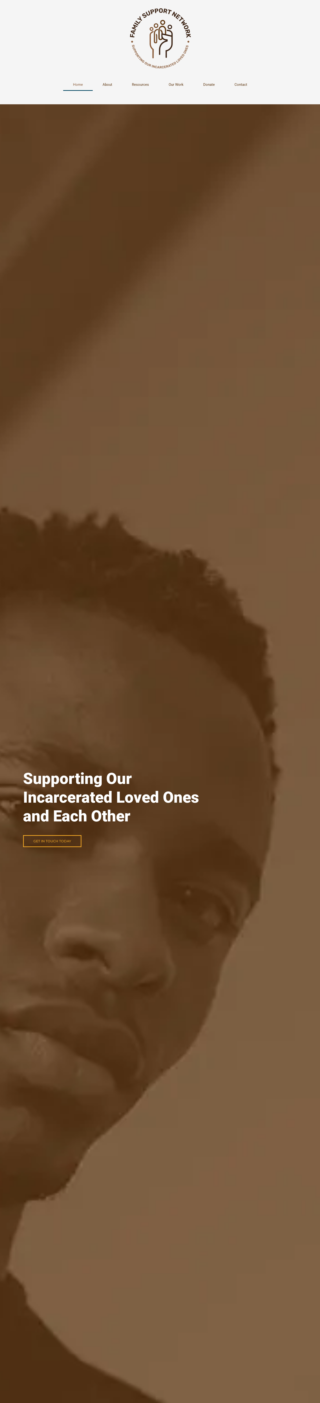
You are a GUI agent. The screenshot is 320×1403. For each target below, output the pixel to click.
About (107, 84)
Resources (140, 84)
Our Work (176, 84)
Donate (209, 84)
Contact (240, 84)
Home (78, 84)
